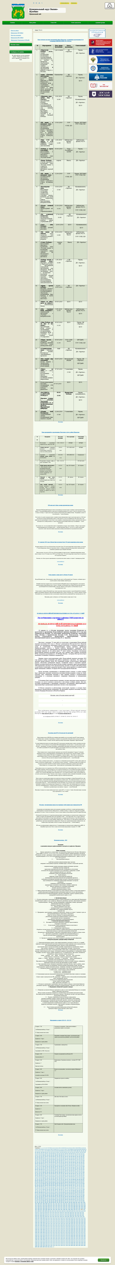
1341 (74, 1226)
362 (47, 1166)
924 (71, 1198)
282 (37, 1162)
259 (41, 1160)
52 (59, 1149)
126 (77, 1152)
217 (57, 1158)
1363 (79, 1228)
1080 (74, 1208)
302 (77, 1162)
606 (35, 1180)
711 (45, 1186)
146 (65, 1153)
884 (41, 1196)
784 (41, 1190)
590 (53, 1179)
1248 (41, 1221)
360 (43, 1166)
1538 (66, 1241)
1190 (46, 1216)
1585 (84, 1243)
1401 (74, 1231)
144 (61, 1153)
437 (47, 1170)
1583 (79, 1243)
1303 (79, 1223)
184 (41, 1156)
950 (73, 1199)
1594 (56, 1245)
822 (67, 1192)
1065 (36, 1208)
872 (67, 1195)
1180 (70, 1215)
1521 (74, 1239)
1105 (36, 1210)
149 (71, 1153)
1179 (68, 1215)
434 (41, 1170)
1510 (46, 1239)
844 (61, 1193)
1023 (82, 1203)
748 (69, 1188)
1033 (56, 1205)
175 (73, 1155)
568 (59, 1178)
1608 (41, 1246)
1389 (43, 1231)
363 (49, 1166)
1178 (66, 1215)
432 (37, 1170)
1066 (38, 1208)
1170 (46, 1215)
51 (58, 1149)
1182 (75, 1215)
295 (63, 1162)
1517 (64, 1239)
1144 (80, 1212)
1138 (66, 1212)
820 (63, 1192)
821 (65, 1192)
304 (81, 1162)
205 (83, 1156)
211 (45, 1158)
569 (61, 1178)
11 (52, 1148)
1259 (69, 1221)
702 (77, 1185)
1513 (54, 1239)
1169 (43, 1215)
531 (35, 1176)
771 (65, 1189)
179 (81, 1155)
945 (63, 1199)
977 (77, 1200)
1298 (66, 1223)
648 (69, 1182)
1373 (54, 1229)
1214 (56, 1218)
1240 (72, 1219)
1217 (64, 1218)
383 (39, 1168)
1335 (59, 1226)
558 (39, 1178)
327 (77, 1163)
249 (71, 1159)
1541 (74, 1241)
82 (51, 1150)
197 (67, 1156)
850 (73, 1193)
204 (81, 1156)
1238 (66, 1219)
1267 (38, 1222)
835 (43, 1193)
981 (35, 1202)
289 (51, 1162)
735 (43, 1188)
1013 (56, 1203)
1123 (80, 1210)
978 (79, 1200)
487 (47, 1173)
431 (35, 1170)
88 (59, 1150)
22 (67, 1148)
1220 (72, 1218)
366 (55, 1166)
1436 (61, 1233)
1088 (43, 1209)
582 (37, 1179)
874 (71, 1195)
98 (74, 1150)
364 (51, 1166)
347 (67, 1165)
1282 (77, 1222)
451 (75, 1170)
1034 (59, 1205)
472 (67, 1172)
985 (43, 1202)
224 (71, 1158)
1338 (66, 1226)
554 (81, 1176)
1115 (60, 1210)
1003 (81, 1202)
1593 (54, 1245)
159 (41, 1155)
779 (81, 1189)
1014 (59, 1203)
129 (83, 1152)
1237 (64, 1219)
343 (59, 1165)
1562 (77, 1242)
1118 (67, 1210)
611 (45, 1180)
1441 (74, 1233)
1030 (49, 1205)
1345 (84, 1226)
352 (77, 1165)
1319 (69, 1225)
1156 (61, 1213)
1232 (51, 1219)
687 (47, 1185)
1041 (77, 1205)
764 (51, 1189)
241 (55, 1159)
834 (41, 1193)
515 (53, 1175)
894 (61, 1196)
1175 (58, 1215)
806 (35, 1192)
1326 (36, 1226)
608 (39, 1180)
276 (75, 1160)
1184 (80, 1215)
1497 (64, 1238)
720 (63, 1186)
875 (73, 1195)
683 (39, 1185)
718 (59, 1186)
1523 (79, 1239)
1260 (72, 1221)
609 (41, 1180)
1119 (70, 1210)
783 (39, 1190)
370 (63, 1166)
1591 (49, 1245)
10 (50, 1148)
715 (53, 1186)
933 (39, 1199)
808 (39, 1192)
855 (83, 1193)
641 (55, 1182)
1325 (84, 1225)
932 (37, 1199)
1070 (49, 1208)
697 (67, 1185)
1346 (36, 1228)
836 (45, 1193)
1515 (59, 1239)
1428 (41, 1233)
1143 (78, 1212)
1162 (75, 1213)
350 (73, 1165)
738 (49, 1188)
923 (69, 1198)
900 (73, 1196)
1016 (64, 1203)
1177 (63, 1215)
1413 (54, 1232)
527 (77, 1175)
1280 (72, 1222)
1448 (41, 1235)
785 (43, 1190)
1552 (51, 1242)
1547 (38, 1242)
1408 (41, 1232)
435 (43, 1170)
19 (63, 1148)
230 (83, 1158)
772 (67, 1189)
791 (55, 1190)
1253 (54, 1221)
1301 (74, 1223)
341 (55, 1165)
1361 (74, 1228)
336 (45, 1165)
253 (79, 1159)
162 (47, 1155)
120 (65, 1152)
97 (72, 1150)
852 (77, 1193)
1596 (61, 1245)
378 (79, 1166)
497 (67, 1173)
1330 (46, 1226)
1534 (56, 1241)
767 (57, 1189)
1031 (51, 1205)
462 (47, 1172)
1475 (59, 1236)
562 (47, 1178)
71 (35, 1150)
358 (39, 1166)
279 (81, 1160)
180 (83, 1155)
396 (65, 1168)
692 (57, 1185)
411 (45, 1169)
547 (67, 1176)
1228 (41, 1219)
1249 (43, 1221)
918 (59, 1198)
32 (82, 1148)
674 (71, 1183)
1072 (54, 1208)
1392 (51, 1231)
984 (41, 1202)
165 (53, 1155)
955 (83, 1199)
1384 (82, 1229)
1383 (79, 1229)
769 (61, 1189)
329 (81, 1163)
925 (73, 1198)
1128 (41, 1212)
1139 (68, 1212)
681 (35, 1185)
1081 (77, 1208)
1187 (38, 1216)
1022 (79, 1203)
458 (39, 1172)
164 (51, 1155)
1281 (74, 1222)
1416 (61, 1232)
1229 (43, 1219)
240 (53, 1159)
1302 (77, 1223)
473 (69, 1172)
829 (81, 1192)
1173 (53, 1215)
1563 (79, 1242)
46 (51, 1149)
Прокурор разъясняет (16, 35)
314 (51, 1163)
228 (79, 1158)
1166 (36, 1215)
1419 (69, 1232)
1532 (51, 1241)
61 (72, 1149)
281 (35, 1162)
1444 (82, 1233)
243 (59, 1159)
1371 (49, 1229)
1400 (72, 1231)
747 (67, 1188)
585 (43, 1179)
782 (37, 1190)
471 (65, 1172)
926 (75, 1198)
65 (78, 1149)
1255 (59, 1221)
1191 (48, 1216)
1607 (38, 1246)
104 (85, 1150)
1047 (41, 1206)
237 (47, 1159)
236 (45, 1159)
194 (61, 1156)
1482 (77, 1236)
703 (79, 1185)
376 (75, 1166)
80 (48, 1150)
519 (61, 1175)
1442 (77, 1233)
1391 (49, 1231)
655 (83, 1182)
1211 (49, 1218)
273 (69, 1160)
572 (67, 1178)
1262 (77, 1221)
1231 (49, 1219)
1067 (41, 1208)
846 (65, 1193)
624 (71, 1180)
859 (41, 1195)
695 (63, 1185)
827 (77, 1192)
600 (73, 1179)
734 (41, 1188)
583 (39, 1179)
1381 (74, 1229)
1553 (54, 1242)
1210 (46, 1218)
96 (71, 1150)
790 (53, 1190)
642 (57, 1182)
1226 (36, 1219)
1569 (43, 1243)
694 (61, 1185)
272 (67, 1160)
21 (66, 1148)
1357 (64, 1228)
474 (71, 1172)
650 (73, 1182)
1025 (36, 1205)
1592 (51, 1245)
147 (67, 1153)
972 (67, 1200)
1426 (36, 1233)
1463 (79, 1235)
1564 (82, 1242)
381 (35, 1168)
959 (41, 1200)
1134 (56, 1212)
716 (55, 1186)
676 (75, 1183)
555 (83, 1176)
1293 (54, 1223)
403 (79, 1168)
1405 (84, 1231)
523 (69, 1175)
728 (79, 1186)
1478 (66, 1236)
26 (73, 1148)
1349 (43, 1228)
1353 (54, 1228)
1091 (51, 1209)
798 (69, 1190)
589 (51, 1179)
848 (69, 1193)
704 (81, 1185)
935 (43, 1199)
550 (73, 1176)
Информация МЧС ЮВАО (17, 37)
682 (37, 1185)
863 (49, 1195)
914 (51, 1198)
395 (63, 1168)
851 (75, 1193)
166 (55, 1155)
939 (51, 1199)
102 (81, 1150)
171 (65, 1155)
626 (75, 1180)
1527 (38, 1241)
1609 (43, 1246)
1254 (56, 1221)
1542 (77, 1241)
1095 (61, 1209)
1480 (72, 1236)
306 (35, 1163)
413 (49, 1169)
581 (35, 1179)
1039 (72, 1205)
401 (75, 1168)
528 (79, 1175)
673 (69, 1183)
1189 (43, 1216)
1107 (41, 1210)
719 (61, 1186)
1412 (51, 1232)
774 (71, 1189)
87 (58, 1150)
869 (61, 1195)
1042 (79, 1205)
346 (65, 1165)
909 (41, 1198)
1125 (84, 1210)
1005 (36, 1203)
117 (59, 1152)
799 (71, 1190)
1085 (36, 1209)
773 (69, 1189)
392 (57, 1168)
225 (73, 1158)
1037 (66, 1205)
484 (41, 1173)
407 (37, 1169)
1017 (66, 1203)
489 (51, 1173)
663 (49, 1183)
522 (67, 1175)
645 (63, 1182)
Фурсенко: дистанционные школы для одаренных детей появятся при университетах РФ (60, 804)
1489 (43, 1238)
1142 (75, 1212)
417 (57, 1169)
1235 (59, 1219)
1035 (61, 1205)
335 (43, 1165)
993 (59, 1202)
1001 (76, 1202)
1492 (51, 1238)
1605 (84, 1245)
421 (65, 1169)
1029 (46, 1205)
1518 (66, 1239)
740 (53, 1188)
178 (79, 1155)
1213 (54, 1218)
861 (45, 1195)
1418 (66, 1232)
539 (51, 1176)
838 (49, 1193)
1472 (51, 1236)
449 (71, 1170)
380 (83, 1166)
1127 (38, 1212)
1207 (38, 1218)
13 (54, 1148)
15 (57, 1148)
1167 (38, 1215)
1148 (41, 1213)
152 (77, 1153)
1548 (41, 1242)
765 (53, 1189)
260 (43, 1160)
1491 (49, 1238)
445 (63, 1170)
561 (45, 1178)
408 (39, 1169)
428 (79, 1169)
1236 (61, 1219)
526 (75, 1175)
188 (49, 1156)
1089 (46, 1209)
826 (75, 1192)
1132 (51, 1212)
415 (53, 1169)
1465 (84, 1235)
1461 (74, 1235)
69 (84, 1149)
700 (73, 1185)
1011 (51, 1203)
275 (73, 1160)
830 (83, 1192)
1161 (73, 1213)
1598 (66, 1245)
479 (81, 1172)
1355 (59, 1228)
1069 (46, 1208)
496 (65, 1173)
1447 (38, 1235)
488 (49, 1173)
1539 (69, 1241)
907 (37, 1198)
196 (65, 1156)
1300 (72, 1223)
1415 (59, 1232)
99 (75, 1150)
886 (45, 1196)
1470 (46, 1236)
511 (45, 1175)
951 (75, 1199)
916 (55, 1198)
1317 (64, 1225)
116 (57, 1152)
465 (53, 1172)
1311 (49, 1225)
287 (47, 1162)
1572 (51, 1243)
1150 (46, 1213)
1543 (79, 1241)
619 (61, 1180)
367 (57, 1166)
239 (51, 1159)
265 (53, 1160)
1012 (54, 1203)
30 (79, 1148)
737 (47, 1188)
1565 (84, 1242)
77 (44, 1150)
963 (49, 1200)
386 (45, 1168)
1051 (51, 1206)
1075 (61, 1208)
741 (55, 1188)
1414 (56, 1232)
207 (37, 1158)
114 (53, 1152)
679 (81, 1183)
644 (61, 1182)
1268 (41, 1222)
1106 (38, 1210)
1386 (36, 1231)
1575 (59, 1243)
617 (57, 1180)
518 (59, 1175)
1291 (49, 1223)
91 (64, 1150)
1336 (61, 1226)
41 (44, 1149)
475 (73, 1172)
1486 (36, 1238)
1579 (69, 1243)
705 (83, 1185)
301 (75, 1162)
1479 (69, 1236)
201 (75, 1156)
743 (59, 1188)
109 (43, 1152)
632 (37, 1182)
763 (49, 1189)
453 (79, 1170)
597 (67, 1179)
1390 (46, 1231)
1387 (38, 1231)
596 (65, 1179)
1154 (56, 1213)
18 (62, 1148)
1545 (84, 1241)
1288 (41, 1223)
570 (63, 1178)
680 (83, 1183)
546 (65, 1176)
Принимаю (103, 1260)
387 (47, 1168)
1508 (41, 1239)
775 (73, 1189)
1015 (61, 1203)
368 (59, 1166)
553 (79, 1176)
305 (83, 1162)
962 (47, 1200)
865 (53, 1195)
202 (77, 1156)
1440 (72, 1233)
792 (57, 1190)
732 (37, 1188)
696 (65, 1185)
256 (35, 1160)
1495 (59, 1238)
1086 (38, 1209)
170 (63, 1155)
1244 (82, 1219)
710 (43, 1186)
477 (77, 1172)
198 (69, 1156)
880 (83, 1195)
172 (67, 1155)
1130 (46, 1212)
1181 (73, 1215)
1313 (54, 1225)
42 (45, 1149)
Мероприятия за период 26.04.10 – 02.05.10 (60, 1020)
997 (67, 1202)
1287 (38, 1223)
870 (63, 1195)
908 (39, 1198)
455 (83, 1170)
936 (45, 1199)
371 (65, 1166)
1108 (43, 1210)
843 (59, 1193)
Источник (60, 421)
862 (47, 1195)
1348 (41, 1228)
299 (71, 1162)
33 (83, 1148)
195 (63, 1156)
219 (61, 1158)
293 (59, 1162)
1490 (46, 1238)
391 (55, 1168)
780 (83, 1189)
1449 (43, 1235)
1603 (79, 1245)
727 (77, 1186)
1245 (84, 1219)
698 (69, 1185)
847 (67, 1193)
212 (47, 1158)
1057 (66, 1206)
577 (77, 1178)
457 (37, 1172)
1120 (72, 1210)
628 (79, 1180)
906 (35, 1198)
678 (79, 1183)
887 (47, 1196)
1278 (66, 1222)
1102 (79, 1209)
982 (37, 1202)
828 (79, 1192)
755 (83, 1188)
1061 (77, 1206)
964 (51, 1200)
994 (61, 1202)
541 (55, 1176)
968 (59, 1200)
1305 (84, 1223)
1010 (49, 1203)
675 (73, 1183)
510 (43, 1175)
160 (43, 1155)
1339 (69, 1226)
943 (59, 1199)
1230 (46, 1219)
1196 (61, 1216)
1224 (82, 1218)
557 (37, 1178)
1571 (49, 1243)
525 (73, 1175)
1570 (46, 1243)
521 (65, 1175)
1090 (49, 1209)
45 (49, 1149)
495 (63, 1173)
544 (61, 1176)
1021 (77, 1203)
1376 (61, 1229)
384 (41, 1168)
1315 (59, 1225)
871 (65, 1195)
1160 (70, 1213)
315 (53, 1163)
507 (37, 1175)
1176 (61, 1215)
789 (51, 1190)
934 (41, 1199)
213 (49, 1158)
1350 (46, 1228)
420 (63, 1169)
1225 (84, 1218)
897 (67, 1196)
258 (39, 1160)
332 (37, 1165)
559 (41, 1178)
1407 (38, 1232)
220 (63, 1158)
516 (55, 1175)
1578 (66, 1243)
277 (77, 1160)
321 (65, 1163)
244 (61, 1159)
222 (67, 1158)
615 (53, 1180)
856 (35, 1195)
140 (53, 1153)
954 (81, 1199)
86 (56, 1150)
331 (35, 1165)
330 (83, 1163)
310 (43, 1163)
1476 (61, 1236)
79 (46, 1150)
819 (61, 1192)
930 (83, 1198)
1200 (70, 1216)
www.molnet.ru (60, 561)
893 (59, 1196)
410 (43, 1169)
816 (55, 1192)
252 (77, 1159)
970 (63, 1200)
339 (51, 1165)
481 (35, 1173)
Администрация (100, 22)
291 (55, 1162)
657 (37, 1183)
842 (57, 1193)
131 (35, 1153)
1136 (61, 1212)
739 (51, 1188)
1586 (36, 1245)
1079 (72, 1208)
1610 (46, 1246)
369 (61, 1166)
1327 (38, 1226)
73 (38, 1150)
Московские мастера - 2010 (60, 840)
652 (77, 1182)
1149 (43, 1213)
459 (41, 1172)
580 (83, 1178)
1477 (64, 1236)
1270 (46, 1222)
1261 (74, 1221)
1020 (74, 1203)
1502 (77, 1238)
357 (37, 1166)
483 (39, 1173)
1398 (66, 1231)
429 (81, 1169)
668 (59, 1183)
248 (69, 1159)
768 (59, 1189)
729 (81, 1186)
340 (53, 1165)
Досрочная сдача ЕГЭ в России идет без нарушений (60, 733)
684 (41, 1185)
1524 (82, 1239)
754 (81, 1188)
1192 (51, 1216)
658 (39, 1183)
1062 (79, 1206)
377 (77, 1166)
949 (71, 1199)
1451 (49, 1235)
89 (61, 1150)
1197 (63, 1216)
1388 (41, 1231)
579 (81, 1178)
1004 (84, 1202)
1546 (36, 1242)
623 (69, 1180)
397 (67, 1168)
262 (47, 1160)
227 (77, 1158)
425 (73, 1169)
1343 (79, 1226)
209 (41, 1158)
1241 (74, 1219)
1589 (43, 1245)
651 (75, 1182)
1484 (82, 1236)
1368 (41, 1229)
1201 (73, 1216)
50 (56, 1149)
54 (62, 1149)
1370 (46, 1229)
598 (69, 1179)
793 (59, 1190)
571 (65, 1178)
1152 (51, 1213)
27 (75, 1148)
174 (71, 1155)
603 (79, 1179)
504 (81, 1173)
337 (47, 1165)
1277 (64, 1222)
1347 (38, 1228)
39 (41, 1149)
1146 (36, 1213)
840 (53, 1193)
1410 (46, 1232)
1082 (79, 1208)
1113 (55, 1210)
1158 (66, 1213)
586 (45, 1179)
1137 (63, 1212)
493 (59, 1173)
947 (67, 1199)
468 (59, 1172)
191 (55, 1156)
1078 (69, 1208)
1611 (49, 1246)
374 (71, 1166)
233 (39, 1159)
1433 (54, 1233)
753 (79, 1188)
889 (51, 1196)
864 (51, 1195)
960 (43, 1200)
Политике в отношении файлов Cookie (24, 1261)
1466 (36, 1236)
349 (71, 1165)
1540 (72, 1241)
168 (59, 1155)
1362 (77, 1228)
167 (57, 1155)
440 (53, 1170)
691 (55, 1185)
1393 (54, 1231)
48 (54, 1149)
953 (79, 1199)
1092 (54, 1209)
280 (83, 1160)
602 (77, 1179)
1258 (66, 1221)
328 (79, 1163)
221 (65, 1158)
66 (79, 1149)
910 (43, 1198)
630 (83, 1180)
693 (59, 1185)
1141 (73, 1212)
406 (35, 1169)
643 (59, 1182)
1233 (54, 1219)
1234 (56, 1219)
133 (39, 1153)
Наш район (32, 22)
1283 (79, 1222)
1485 (84, 1236)
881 (35, 1196)
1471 (49, 1236)
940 (53, 1199)
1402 (77, 1231)
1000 (74, 1202)
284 (41, 1162)
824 (71, 1192)
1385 (84, 1229)
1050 (49, 1206)
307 (37, 1163)
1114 (58, 1210)
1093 (56, 1209)
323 (69, 1163)
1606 (36, 1246)
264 (51, 1160)
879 (81, 1195)
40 (42, 1149)
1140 (70, 1212)
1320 (72, 1225)
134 (41, 1153)
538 (49, 1176)
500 (73, 1173)
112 (49, 1152)
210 (43, 1158)
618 (59, 1180)
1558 (66, 1242)
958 (39, 1200)
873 (69, 1195)
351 (75, 1165)
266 (55, 1160)
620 (63, 1180)
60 (71, 1149)
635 (43, 1182)
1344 (82, 1226)
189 (51, 1156)
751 (75, 1188)
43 (46, 1149)
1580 (72, 1243)
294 (61, 1162)
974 (71, 1200)
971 (65, 1200)
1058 (69, 1206)
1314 (56, 1225)
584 (41, 1179)
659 (41, 1183)
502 (77, 1173)
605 (83, 1179)
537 (47, 1176)
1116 (62, 1210)
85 (55, 1150)
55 (64, 1149)
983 (39, 1202)
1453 (54, 1235)
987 (47, 1202)
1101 (77, 1209)
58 (68, 1149)
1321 (74, 1225)
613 (49, 1180)
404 (81, 1168)
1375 (59, 1229)
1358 (66, 1228)
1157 (63, 1213)
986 (45, 1202)
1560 (72, 1242)
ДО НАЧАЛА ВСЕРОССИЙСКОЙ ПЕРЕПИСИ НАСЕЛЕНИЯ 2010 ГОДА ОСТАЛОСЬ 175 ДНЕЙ (60, 613)
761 (45, 1189)
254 (81, 1159)
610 (43, 1180)
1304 (82, 1223)
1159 (68, 1213)
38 (39, 1149)
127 (79, 1152)
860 (43, 1195)
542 (57, 1176)
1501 (74, 1238)
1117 (65, 1210)
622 (67, 1180)
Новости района (15, 30)
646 (65, 1182)
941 (55, 1199)
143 (59, 1153)
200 (73, 1156)
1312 (51, 1225)
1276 (61, 1222)
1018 (69, 1203)
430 (83, 1169)
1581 (74, 1243)
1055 (61, 1206)
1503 (79, 1238)
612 (47, 1180)
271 (65, 1160)
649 (71, 1182)
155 (83, 1153)
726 (75, 1186)
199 (71, 1156)
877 (77, 1195)
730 (83, 1186)
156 (35, 1155)
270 (63, 1160)
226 (75, 1158)
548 (69, 1176)
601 (75, 1179)
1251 (49, 1221)
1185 (83, 1215)
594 (61, 1179)
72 (36, 1150)
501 (75, 1173)
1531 (49, 1241)
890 (53, 1196)
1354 (56, 1228)
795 (63, 1190)
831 (35, 1193)
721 (65, 1186)
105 (35, 1152)
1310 (46, 1225)
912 (47, 1198)
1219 (69, 1218)
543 (59, 1176)
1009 (46, 1203)
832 (37, 1193)
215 (53, 1158)
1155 (58, 1213)
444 (61, 1170)
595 (63, 1179)
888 (49, 1196)
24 (70, 1148)
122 (69, 1152)
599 (71, 1179)
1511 (49, 1239)
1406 (36, 1232)
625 (73, 1180)
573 (69, 1178)
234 (41, 1159)
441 (55, 1170)
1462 (77, 1235)
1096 (64, 1209)
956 (35, 1200)
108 (41, 1152)
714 (51, 1186)
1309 (43, 1225)
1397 (64, 1231)
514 (51, 1175)
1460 (72, 1235)
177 (77, 1155)
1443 (79, 1233)
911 (45, 1198)
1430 (46, 1233)
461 (45, 1172)
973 (69, 1200)
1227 (38, 1219)
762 (47, 1189)
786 (45, 1190)
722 (67, 1186)
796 (65, 1190)
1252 (51, 1221)
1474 (56, 1236)
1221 (74, 1218)
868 (59, 1195)
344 (61, 1165)
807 (37, 1192)
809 (41, 1192)
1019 (72, 1203)
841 (55, 1193)
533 (39, 1176)
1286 (36, 1223)
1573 (54, 1243)
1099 (72, 1209)
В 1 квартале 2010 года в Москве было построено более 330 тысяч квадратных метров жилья (60, 542)
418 (59, 1169)
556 (35, 1178)
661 (45, 1183)
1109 (46, 1210)
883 (39, 1196)
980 (83, 1200)
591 (55, 1179)
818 (59, 1192)
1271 (49, 1222)
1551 (49, 1242)
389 (51, 1168)
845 (63, 1193)
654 (81, 1182)
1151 (48, 1213)
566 (55, 1178)
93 (67, 1150)
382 (37, 1168)
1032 (54, 1205)
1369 (43, 1229)
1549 (43, 1242)
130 (85, 1152)
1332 (51, 1226)
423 (69, 1169)
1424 (82, 1232)
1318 (66, 1225)
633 (39, 1182)
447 (67, 1170)
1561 (74, 1242)
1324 (82, 1225)
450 (73, 1170)
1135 (58, 1212)
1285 (84, 1222)
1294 (56, 1223)
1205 (83, 1216)
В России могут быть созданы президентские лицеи (60, 505)
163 (49, 1155)
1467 (38, 1236)
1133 (53, 1212)
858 (39, 1195)
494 (61, 1173)
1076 (64, 1208)
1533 (54, 1241)
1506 (36, 1239)
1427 (38, 1233)
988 (49, 1202)
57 (67, 1149)
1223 (79, 1218)
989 (51, 1202)
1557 (64, 1242)
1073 (56, 1208)
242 (57, 1159)
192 (57, 1156)
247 (67, 1159)
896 (65, 1196)
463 (49, 1172)
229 (81, 1158)
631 (35, 1182)
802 (77, 1190)
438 (49, 1170)
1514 (56, 1239)
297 (67, 1162)
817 (57, 1192)
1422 (77, 1232)
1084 (84, 1208)
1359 (69, 1228)
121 (67, 1152)
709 (41, 1186)
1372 (51, 1229)
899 (71, 1196)
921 (65, 1198)
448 (69, 1170)
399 (71, 1168)
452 (77, 1170)
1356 (61, 1228)
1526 (36, 1241)
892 (57, 1196)
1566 (36, 1243)
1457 (64, 1235)
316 (55, 1163)
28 (76, 1148)
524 (71, 1175)
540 (53, 1176)
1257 (64, 1221)
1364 (82, 1228)
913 (49, 1198)
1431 (49, 1233)
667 (57, 1183)
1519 (69, 1239)
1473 (54, 1236)
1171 (48, 1215)
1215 (59, 1218)
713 (49, 1186)
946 (65, 1199)
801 (75, 1190)
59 (69, 1149)
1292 (51, 1223)
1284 (82, 1222)
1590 (46, 1245)
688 (49, 1185)
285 (43, 1162)
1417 (64, 1232)
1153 (53, 1213)
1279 (69, 1222)
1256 (61, 1221)
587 (47, 1179)
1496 (61, 1238)
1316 (61, 1225)
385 (43, 1168)
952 (77, 1199)
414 (51, 1169)
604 (81, 1179)
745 (63, 1188)
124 (73, 1152)
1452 (51, 1235)
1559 (69, 1242)
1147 (38, 1213)
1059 (72, 1206)
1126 (36, 1212)
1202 (76, 1216)
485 (43, 1173)
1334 (56, 1226)
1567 (38, 1243)
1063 (82, 1206)
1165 (83, 1213)
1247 (38, 1221)
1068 (43, 1208)
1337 (64, 1226)
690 (53, 1185)
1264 (82, 1221)
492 (57, 1173)
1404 (82, 1231)
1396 (61, 1231)
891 (55, 1196)
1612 (51, 1246)
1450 (46, 1235)
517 (57, 1175)
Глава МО (53, 22)
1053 (56, 1206)
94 (68, 1150)
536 (45, 1176)
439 (51, 1170)
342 (57, 1165)
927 (77, 1198)
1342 (77, 1226)
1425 (84, 1232)
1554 (56, 1242)
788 (49, 1190)
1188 (41, 1216)
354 (81, 1165)
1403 (79, 1231)
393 (59, 1168)
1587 (38, 1245)
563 (49, 1178)
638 (49, 1182)
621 (65, 1180)
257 (37, 1160)
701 (75, 1185)
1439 (69, 1233)
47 (52, 1149)
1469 (43, 1236)
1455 (59, 1235)
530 (83, 1175)
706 (35, 1186)
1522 (77, 1239)
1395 (59, 1231)
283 (39, 1162)
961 (45, 1200)
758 (39, 1189)
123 (71, 1152)
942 (57, 1199)
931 (35, 1199)
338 (49, 1165)
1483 (79, 1236)
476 (75, 1172)
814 (51, 1192)
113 (51, 1152)
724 (71, 1186)
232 (37, 1159)
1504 (82, 1238)
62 (74, 1149)
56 (65, 1149)
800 (73, 1190)
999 (71, 1202)
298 (69, 1162)
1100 (74, 1209)
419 (61, 1169)
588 (49, 1179)
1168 (41, 1215)
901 (75, 1196)
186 (45, 1156)
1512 (51, 1239)
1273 (54, 1222)
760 (43, 1189)
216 (55, 1158)
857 (37, 1195)
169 (61, 1155)
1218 (66, 1218)
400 (73, 1168)
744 (61, 1188)
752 (77, 1188)
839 (51, 1193)
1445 (84, 1233)
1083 (82, 1208)
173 (69, 1155)
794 (61, 1190)
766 (55, 1189)
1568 (41, 1243)
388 (49, 1168)
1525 (84, 1239)
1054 (59, 1206)
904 (81, 1196)
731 (35, 1188)
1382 (77, 1229)
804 (81, 1190)
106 (37, 1152)
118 (61, 1152)
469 (61, 1172)
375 (73, 1166)
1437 (64, 1233)
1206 (36, 1218)
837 (47, 1193)
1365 (84, 1228)
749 (71, 1188)
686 (45, 1185)
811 (45, 1192)
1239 (69, 1219)
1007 (41, 1203)
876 (75, 1195)
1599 (69, 1245)
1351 (49, 1228)
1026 (38, 1205)
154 (81, 1153)
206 (35, 1158)
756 (35, 1189)
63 (75, 1149)
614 (51, 1180)
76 (42, 1150)
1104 (84, 1209)
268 (59, 1160)
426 (75, 1169)
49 (55, 1149)
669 (61, 1183)
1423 (79, 1232)
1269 (43, 1222)
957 (37, 1200)
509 (41, 1175)
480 (83, 1172)
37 (38, 1149)
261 (45, 1160)
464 (51, 1172)
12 (53, 1148)
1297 (64, 1223)
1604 (82, 1245)
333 (39, 1165)
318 (59, 1163)
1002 (79, 1202)
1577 (64, 1243)
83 (52, 1150)
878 (79, 1195)
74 (39, 1150)
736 (45, 1188)
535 (43, 1176)
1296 (61, 1223)
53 (61, 1149)
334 (41, 1165)
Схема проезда (65, 3)
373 (69, 1166)
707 (37, 1186)
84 (54, 1150)
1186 (36, 1216)
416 (55, 1169)
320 (63, 1163)
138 (49, 1153)
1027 (41, 1205)
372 (67, 1166)
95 (69, 1150)
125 (75, 1152)
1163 (78, 1213)
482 (37, 1173)
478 (79, 1172)
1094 (59, 1209)
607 (37, 1180)
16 (59, 1148)
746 (65, 1188)
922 (67, 1198)
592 (57, 1179)
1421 (74, 1232)
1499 (69, 1238)
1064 (84, 1206)
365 (53, 1166)
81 (49, 1150)
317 (57, 1163)
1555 (59, 1242)
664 (51, 1183)
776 (75, 1189)
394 (61, 1168)
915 (53, 1198)
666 (55, 1183)
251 (75, 1159)
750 (73, 1188)
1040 (74, 1205)
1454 (56, 1235)
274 (71, 1160)
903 (79, 1196)
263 (49, 1160)
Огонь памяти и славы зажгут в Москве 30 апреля (60, 574)
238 (49, 1159)
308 (39, 1163)
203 (79, 1156)
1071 (51, 1208)
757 (37, 1189)
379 (81, 1166)
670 (63, 1183)
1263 (79, 1221)
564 (51, 1178)
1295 (59, 1223)
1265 (84, 1221)
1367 (38, 1229)
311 (45, 1163)
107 (39, 1152)
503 (79, 1173)
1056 (64, 1206)
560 (43, 1178)
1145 (83, 1212)
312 (47, 1163)
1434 (56, 1233)
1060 (74, 1206)
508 (39, 1175)
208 (39, 1158)
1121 (75, 1210)
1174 (56, 1215)
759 (41, 1189)
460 (43, 1172)
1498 (66, 1238)
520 (63, 1175)
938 (49, 1199)
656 (35, 1183)
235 (43, 1159)
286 (45, 1162)
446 (65, 1170)
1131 (48, 1212)
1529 (43, 1241)
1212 (51, 1218)
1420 (72, 1232)
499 (71, 1173)
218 (59, 1158)
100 (77, 1150)
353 (79, 1165)
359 (41, 1166)
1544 (82, 1241)
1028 (43, 1205)
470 (63, 1172)
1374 (56, 1229)
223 (69, 1158)
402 (77, 1168)
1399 (69, 1231)
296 (65, 1162)
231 (35, 1159)
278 (79, 1160)
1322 (77, 1225)
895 (63, 1196)
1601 (74, 1245)
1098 (69, 1209)
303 (79, 1162)
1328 (41, 1226)
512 (47, 1175)
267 (57, 1160)
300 (73, 1162)
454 (81, 1170)
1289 (43, 1223)
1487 (38, 1238)
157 (37, 1155)
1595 (59, 1245)
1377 (64, 1229)
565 (53, 1178)
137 (47, 1153)
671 (65, 1183)
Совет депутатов (76, 22)
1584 (82, 1243)
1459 (69, 1235)
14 (56, 1148)
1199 (68, 1216)
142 (57, 1153)
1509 (43, 1239)
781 (35, 1190)
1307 (38, 1225)
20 (64, 1148)
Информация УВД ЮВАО (17, 33)
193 (59, 1156)
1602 (77, 1245)
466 (55, 1172)
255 (83, 1159)
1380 (72, 1229)
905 (83, 1196)
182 (37, 1156)
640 (53, 1182)
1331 (49, 1226)
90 (62, 1150)
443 (59, 1170)
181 (35, 1156)
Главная (12, 22)
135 (43, 1153)
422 (67, 1169)
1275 (59, 1222)
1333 (54, 1226)
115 (55, 1152)
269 (61, 1160)
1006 (38, 1203)
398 (69, 1168)
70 (85, 1149)
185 (43, 1156)
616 (55, 1180)
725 (73, 1186)
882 (37, 1196)
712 (47, 1186)
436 (45, 1170)
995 (63, 1202)
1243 (79, 1219)
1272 (51, 1222)
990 (53, 1202)
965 (53, 1200)
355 (83, 1165)
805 (83, 1190)
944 (61, 1199)
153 (79, 1153)
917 (57, 1198)
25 (72, 1148)
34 (85, 1148)
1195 (58, 1216)
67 (81, 1149)
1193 (53, 1216)
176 (75, 1155)
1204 (81, 1216)
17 (60, 1148)
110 (45, 1152)
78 (45, 1150)
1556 (61, 1242)
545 (63, 1176)
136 (45, 1153)
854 (81, 1193)
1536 (61, 1241)
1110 (48, 1210)
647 (67, 1182)
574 (71, 1178)
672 (67, 1183)
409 (41, 1169)
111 (47, 1152)
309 (41, 1163)
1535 (59, 1241)
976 (75, 1200)
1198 (66, 1216)
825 (73, 1192)
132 (37, 1153)
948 (69, 1199)
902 (77, 1196)
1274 (56, 1222)
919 (61, 1198)
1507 (38, 1239)
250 (73, 1159)
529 (81, 1175)
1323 (79, 1225)
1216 (61, 1218)
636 (45, 1182)
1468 (41, 1236)
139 (51, 1153)
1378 (66, 1229)
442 (57, 1170)
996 (65, 1202)
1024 (84, 1203)
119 (63, 1152)
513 (49, 1175)
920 (63, 1198)
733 (39, 1188)
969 (61, 1200)
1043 (82, 1205)
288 (49, 1162)
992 (57, 1202)
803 (79, 1190)
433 (39, 1170)
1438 (66, 1233)
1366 (36, 1229)
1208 (41, 1218)
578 (79, 1178)
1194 (56, 1216)
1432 (51, 1233)
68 (82, 1149)
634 (41, 1182)
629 (81, 1180)
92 (65, 1150)
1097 (66, 1209)
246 (65, 1159)
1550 (46, 1242)
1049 (46, 1206)
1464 (82, 1235)
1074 (59, 1208)
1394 (56, 1231)
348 (69, 1165)
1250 (46, 1221)
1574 (56, 1243)
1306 (36, 1225)
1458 (66, 1235)
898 (69, 1196)
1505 (84, 1238)
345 (63, 1165)
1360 (72, 1228)
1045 (36, 1206)
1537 (64, 1241)
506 (35, 1175)
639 (51, 1182)
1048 (43, 1206)
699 (71, 1185)
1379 (69, 1229)
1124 (82, 1210)
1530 (46, 1241)
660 (43, 1183)
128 (81, 1152)
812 (47, 1192)
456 (35, 1172)
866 (55, 1195)
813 (49, 1192)
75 (41, 1150)
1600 (72, 1245)
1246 (36, 1221)
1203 (78, 1216)
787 (47, 1190)
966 (55, 1200)
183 (39, 1156)
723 (69, 1186)
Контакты (73, 3)
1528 (41, 1241)
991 (55, 1202)
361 (45, 1166)
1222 (77, 1218)
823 (69, 1192)
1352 (51, 1228)
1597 (64, 1245)
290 (53, 1162)
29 (77, 1148)
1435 (59, 1233)
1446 (36, 1235)
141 (55, 1153)
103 (83, 1150)
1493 (54, 1238)
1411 (49, 1232)
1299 (69, 1223)
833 (39, 1193)
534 (41, 1176)
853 (79, 1193)
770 (63, 1189)
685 (43, 1185)
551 (75, 1176)
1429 (43, 1233)
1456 (61, 1235)
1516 (61, 1239)
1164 (80, 1213)
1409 (43, 1232)
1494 (56, 1238)
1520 (72, 1239)
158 (39, 1155)
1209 (43, 1218)
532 (37, 1176)
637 (47, 1182)
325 (73, 1163)
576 (75, 1178)
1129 (43, 1212)
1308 (41, 1225)
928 (79, 1198)
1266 (36, 1222)
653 (79, 1182)
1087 (41, 1209)
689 (51, 1185)
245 (63, 1159)
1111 (51, 1210)
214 (51, 1158)
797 (67, 1190)
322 (67, 1163)
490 (53, 1173)
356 (35, 1166)
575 (73, 1178)
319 (61, 1163)
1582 (77, 1243)
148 (69, 1153)
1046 (38, 1206)
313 (49, 1163)
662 (47, 1183)
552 (77, 1176)
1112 (53, 1210)
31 (80, 1148)
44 (48, 1149)
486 (45, 1173)
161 (45, 1155)
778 (79, 1189)
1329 (43, 1226)
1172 (51, 1215)
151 (75, 1153)
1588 (41, 1245)
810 (43, 1192)
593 (59, 1179)
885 (43, 1196)
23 (69, 1148)
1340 (72, 1226)
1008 (43, 1203)
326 (75, 1163)
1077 (66, 1208)
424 (71, 1169)
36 (36, 1149)
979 (81, 1200)
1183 (78, 1215)
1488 (41, 1238)
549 (71, 1176)
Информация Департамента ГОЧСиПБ (20, 40)
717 (57, 1186)
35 (35, 1149)
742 (57, 1188)
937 (47, 1199)
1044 (84, 1205)
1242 (77, 1219)
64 (77, 1149)
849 (71, 1193)
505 (83, 1173)
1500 (72, 1238)
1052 (54, 1206)
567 (57, 1178)
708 (39, 1186)
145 (63, 1153)
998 (69, 1202)
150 (73, 1153)
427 (77, 1169)
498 (69, 1173)
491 (55, 1173)
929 (81, 1198)
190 (53, 1156)
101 (79, 1150)
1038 (69, 1205)
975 (73, 1200)
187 (47, 1156)
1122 (77, 1210)
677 (77, 1183)
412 (47, 1169)
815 (53, 1192)
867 (57, 1195)
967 (57, 1200)
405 (83, 1168)
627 (77, 1180)
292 (57, 1162)
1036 (64, 1205)
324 (71, 1163)
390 (53, 1168)
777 (77, 1189)
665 (53, 1183)
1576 (61, 1243)
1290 (46, 1223)
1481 (74, 1236)
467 (57, 1172)
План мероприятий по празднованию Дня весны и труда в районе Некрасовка (60, 432)
